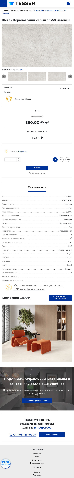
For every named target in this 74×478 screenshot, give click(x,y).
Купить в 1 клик (37, 173)
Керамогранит (26, 10)
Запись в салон (5, 463)
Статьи (37, 457)
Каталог (14, 10)
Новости (37, 454)
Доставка (37, 475)
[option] (37, 45)
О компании (37, 460)
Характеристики (37, 187)
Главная (5, 10)
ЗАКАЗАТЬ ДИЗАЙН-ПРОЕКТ (37, 401)
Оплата (37, 472)
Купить (37, 168)
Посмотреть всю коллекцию (60, 298)
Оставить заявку (52, 434)
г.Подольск (22, 152)
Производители (37, 463)
